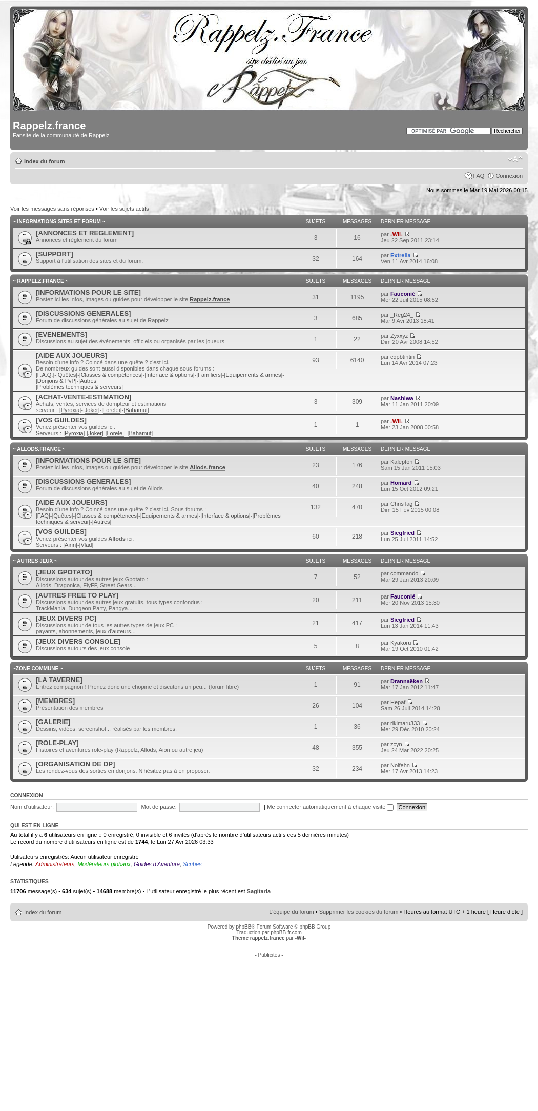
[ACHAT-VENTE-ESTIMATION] (83, 397)
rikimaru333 (405, 723)
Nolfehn (400, 765)
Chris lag (401, 504)
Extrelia (400, 255)
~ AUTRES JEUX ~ (35, 561)
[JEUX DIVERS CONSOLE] (78, 641)
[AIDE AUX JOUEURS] (71, 355)
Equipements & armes (253, 375)
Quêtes (67, 375)
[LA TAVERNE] (59, 680)
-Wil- (396, 234)
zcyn (396, 744)
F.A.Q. (45, 375)
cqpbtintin (402, 357)
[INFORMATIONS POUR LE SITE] (88, 292)
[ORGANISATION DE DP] (75, 764)
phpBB (243, 927)
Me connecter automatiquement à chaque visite (330, 807)
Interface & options (169, 375)
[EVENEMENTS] (61, 334)
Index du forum (44, 161)
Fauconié (402, 294)
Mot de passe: (159, 807)
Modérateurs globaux (103, 864)
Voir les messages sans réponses (52, 208)
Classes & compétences (111, 375)
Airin (70, 545)
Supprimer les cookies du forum (359, 912)
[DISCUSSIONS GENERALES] (83, 313)
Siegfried (402, 533)
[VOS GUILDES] (61, 420)
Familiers (209, 375)
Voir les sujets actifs (124, 208)
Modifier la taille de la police (515, 159)
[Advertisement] (269, 1029)
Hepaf (397, 702)
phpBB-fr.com (286, 932)
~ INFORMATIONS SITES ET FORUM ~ (59, 221)
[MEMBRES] (55, 701)
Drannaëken (406, 681)
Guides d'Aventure (157, 864)
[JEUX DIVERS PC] (66, 618)
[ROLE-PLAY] (57, 743)
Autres (88, 381)
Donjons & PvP (56, 381)
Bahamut (136, 410)
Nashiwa (401, 398)
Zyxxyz (399, 336)
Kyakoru (400, 643)
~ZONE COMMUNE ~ (38, 668)
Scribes (192, 864)
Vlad (86, 545)
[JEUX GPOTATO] (64, 572)
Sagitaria (259, 891)
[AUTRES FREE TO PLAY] (77, 595)
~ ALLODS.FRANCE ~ (39, 449)
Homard (401, 483)
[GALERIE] (53, 722)
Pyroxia (70, 410)
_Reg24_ (401, 315)
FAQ (478, 176)
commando (404, 573)
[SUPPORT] (54, 254)
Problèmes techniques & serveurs (79, 387)
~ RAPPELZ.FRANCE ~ (40, 281)
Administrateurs (54, 864)
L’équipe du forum (291, 912)
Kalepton (401, 462)
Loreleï (111, 410)
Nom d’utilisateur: (32, 807)
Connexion (509, 176)
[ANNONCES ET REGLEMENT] (85, 233)
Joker (91, 410)
